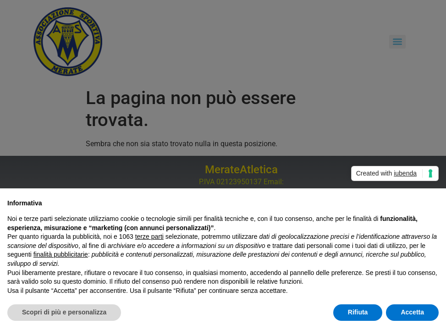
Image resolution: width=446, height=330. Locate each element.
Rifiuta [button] (358, 312)
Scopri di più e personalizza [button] (64, 312)
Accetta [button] (412, 312)
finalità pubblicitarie (60, 254)
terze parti (149, 236)
